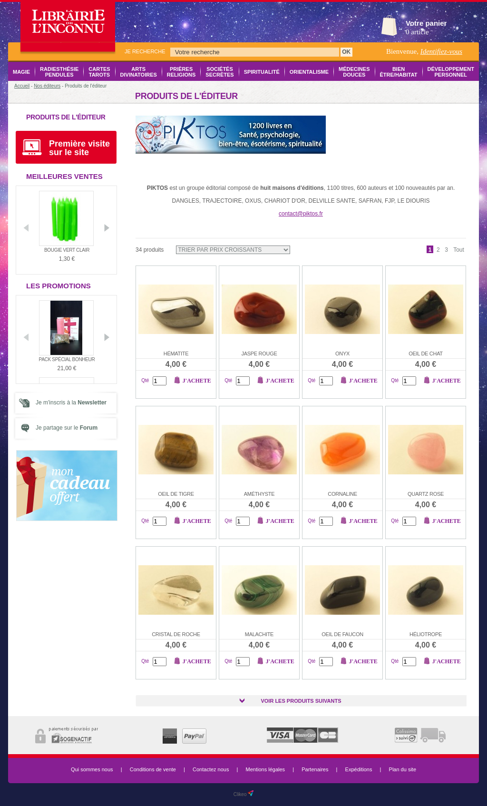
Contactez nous (211, 769)
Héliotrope (425, 634)
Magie (21, 72)
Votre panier (426, 23)
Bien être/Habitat (399, 72)
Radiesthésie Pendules (59, 72)
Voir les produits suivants (301, 701)
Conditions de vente (153, 769)
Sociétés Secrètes (219, 72)
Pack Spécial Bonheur (67, 359)
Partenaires (315, 769)
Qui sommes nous (92, 769)
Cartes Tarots (99, 72)
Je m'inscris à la (71, 402)
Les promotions (58, 286)
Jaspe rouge (259, 353)
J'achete (197, 380)
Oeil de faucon (342, 634)
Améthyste (259, 494)
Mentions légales (265, 769)
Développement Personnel (451, 72)
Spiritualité (262, 72)
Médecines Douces (354, 72)
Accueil (21, 85)
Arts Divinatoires (138, 72)
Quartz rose (426, 494)
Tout (458, 249)
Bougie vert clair (66, 250)
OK (346, 52)
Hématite (176, 353)
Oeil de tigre (176, 494)
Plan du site (402, 769)
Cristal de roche (176, 634)
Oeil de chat (426, 353)
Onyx (342, 353)
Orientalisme (309, 72)
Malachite (259, 634)
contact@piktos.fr (301, 213)
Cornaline (342, 494)
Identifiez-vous (441, 51)
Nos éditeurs (47, 85)
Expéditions (358, 769)
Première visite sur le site (79, 148)
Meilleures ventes (64, 176)
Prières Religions (181, 72)
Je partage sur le (66, 427)
